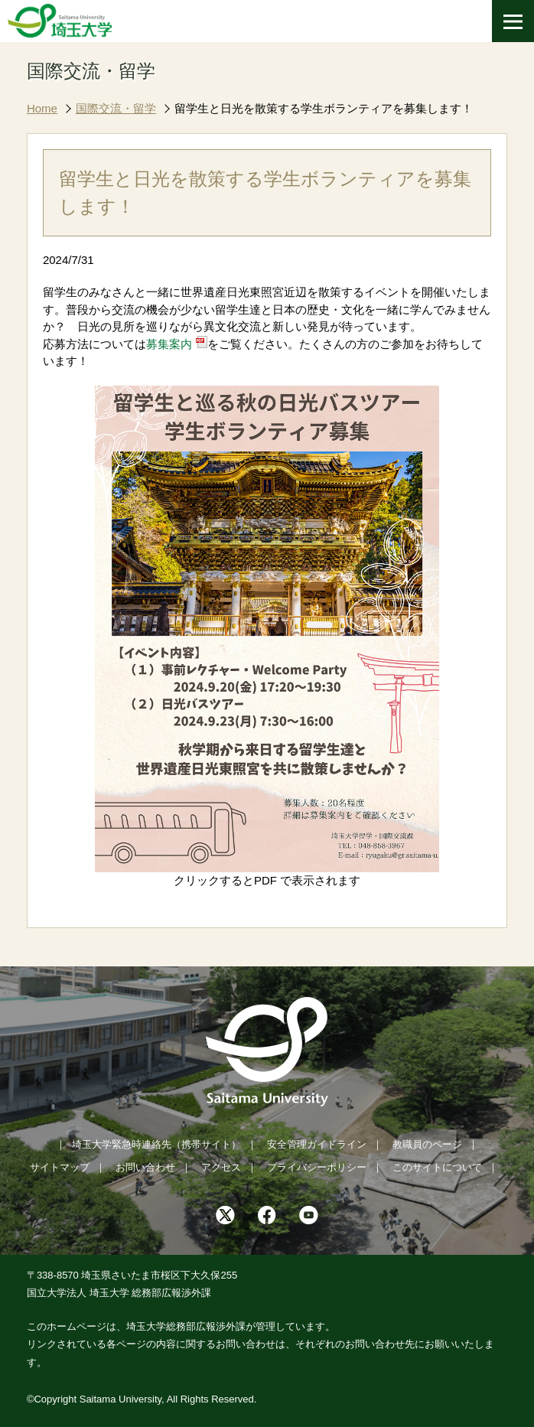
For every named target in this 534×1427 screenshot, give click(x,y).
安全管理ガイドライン (316, 1144)
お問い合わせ (145, 1167)
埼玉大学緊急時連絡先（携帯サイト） (156, 1144)
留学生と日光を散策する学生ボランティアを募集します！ (323, 108)
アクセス (221, 1167)
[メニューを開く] (513, 21)
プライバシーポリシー (316, 1167)
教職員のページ (427, 1144)
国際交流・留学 (116, 108)
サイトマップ (60, 1167)
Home (42, 108)
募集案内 (169, 343)
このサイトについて (437, 1167)
